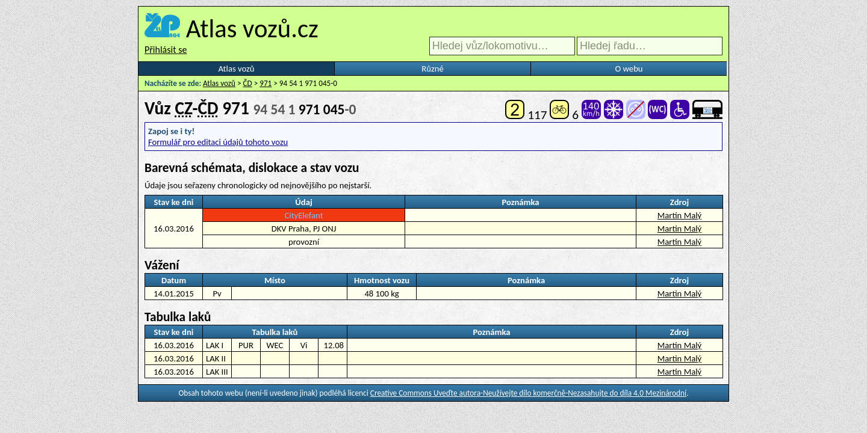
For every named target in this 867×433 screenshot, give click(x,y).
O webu (628, 68)
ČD (247, 83)
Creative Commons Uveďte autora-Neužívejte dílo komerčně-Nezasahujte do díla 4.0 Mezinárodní (528, 393)
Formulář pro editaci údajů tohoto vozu (218, 142)
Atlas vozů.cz (252, 28)
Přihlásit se (165, 49)
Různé (432, 68)
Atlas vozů (237, 68)
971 (265, 83)
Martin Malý (679, 215)
